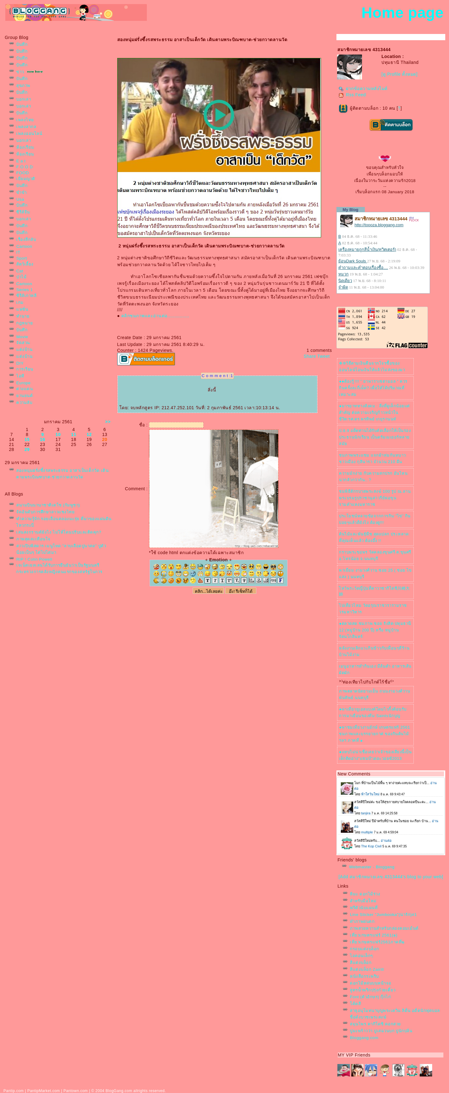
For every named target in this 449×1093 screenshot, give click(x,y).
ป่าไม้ (21, 277)
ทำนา (22, 316)
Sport (21, 258)
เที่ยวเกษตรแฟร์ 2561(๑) (373, 935)
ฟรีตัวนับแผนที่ (364, 907)
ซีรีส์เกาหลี (26, 295)
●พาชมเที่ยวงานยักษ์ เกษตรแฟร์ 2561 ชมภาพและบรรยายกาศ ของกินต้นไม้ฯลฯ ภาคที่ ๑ (374, 734)
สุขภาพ (23, 85)
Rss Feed (352, 94)
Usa (20, 199)
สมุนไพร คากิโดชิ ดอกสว (375, 1024)
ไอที (20, 376)
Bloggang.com (364, 1037)
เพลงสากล (26, 126)
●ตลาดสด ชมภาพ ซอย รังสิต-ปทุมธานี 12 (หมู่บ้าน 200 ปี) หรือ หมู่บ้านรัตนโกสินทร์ (375, 630)
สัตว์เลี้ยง (25, 264)
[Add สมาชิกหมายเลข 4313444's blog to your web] (391, 876)
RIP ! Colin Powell (34, 559)
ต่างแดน (24, 388)
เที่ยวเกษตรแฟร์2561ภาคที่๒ (377, 942)
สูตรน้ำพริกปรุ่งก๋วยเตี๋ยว (373, 990)
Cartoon (24, 246)
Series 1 (24, 289)
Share (310, 356)
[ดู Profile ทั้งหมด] (399, 74)
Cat (19, 271)
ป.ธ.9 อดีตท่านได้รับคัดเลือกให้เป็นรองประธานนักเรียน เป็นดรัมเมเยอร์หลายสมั (375, 437)
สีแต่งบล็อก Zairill (367, 969)
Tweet (323, 356)
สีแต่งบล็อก (360, 962)
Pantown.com (75, 1091)
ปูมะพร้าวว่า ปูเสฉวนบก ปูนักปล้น (381, 1030)
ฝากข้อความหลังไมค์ (363, 88)
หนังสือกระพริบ (364, 976)
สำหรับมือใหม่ (363, 901)
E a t (21, 161)
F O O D (24, 167)
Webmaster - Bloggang (371, 867)
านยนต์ (24, 395)
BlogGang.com (119, 1091)
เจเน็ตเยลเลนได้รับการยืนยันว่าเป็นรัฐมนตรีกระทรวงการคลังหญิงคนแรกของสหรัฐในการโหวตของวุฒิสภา (59, 572)
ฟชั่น (22, 309)
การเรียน (24, 369)
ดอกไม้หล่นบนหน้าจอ (370, 983)
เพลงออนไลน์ (29, 133)
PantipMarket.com (43, 1091)
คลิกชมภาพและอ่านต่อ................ (155, 315)
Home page (402, 12)
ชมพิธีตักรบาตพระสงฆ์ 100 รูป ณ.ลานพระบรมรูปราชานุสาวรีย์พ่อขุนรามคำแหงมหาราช (375, 498)
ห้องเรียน (25, 147)
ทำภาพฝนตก (362, 921)
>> (107, 421)
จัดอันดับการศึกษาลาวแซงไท (45, 512)
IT (18, 252)
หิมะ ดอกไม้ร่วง (365, 894)
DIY (20, 363)
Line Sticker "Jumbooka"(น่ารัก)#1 (383, 914)
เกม (20, 302)
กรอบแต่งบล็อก (364, 949)
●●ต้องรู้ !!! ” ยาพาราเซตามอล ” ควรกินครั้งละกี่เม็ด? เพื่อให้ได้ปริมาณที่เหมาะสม (373, 388)
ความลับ (24, 402)
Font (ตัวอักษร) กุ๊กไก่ (370, 997)
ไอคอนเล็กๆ (361, 955)
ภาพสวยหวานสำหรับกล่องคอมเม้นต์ (384, 928)
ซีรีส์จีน (23, 212)
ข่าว (20, 72)
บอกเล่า (23, 99)
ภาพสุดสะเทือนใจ (33, 539)
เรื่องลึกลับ (26, 239)
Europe (23, 383)
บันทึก (21, 44)
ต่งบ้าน (24, 349)
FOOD (22, 172)
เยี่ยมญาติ (25, 178)
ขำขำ (21, 192)
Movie (22, 336)
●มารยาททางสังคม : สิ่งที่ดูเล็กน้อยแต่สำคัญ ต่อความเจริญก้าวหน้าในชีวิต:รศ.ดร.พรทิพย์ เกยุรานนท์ (374, 412)
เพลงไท (25, 119)
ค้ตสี (355, 1003)
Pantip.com (13, 1091)
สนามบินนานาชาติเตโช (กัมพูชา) (48, 505)
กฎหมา (24, 323)
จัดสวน (23, 342)
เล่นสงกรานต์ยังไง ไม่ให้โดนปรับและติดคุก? (58, 532)
